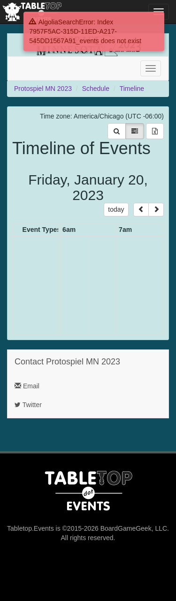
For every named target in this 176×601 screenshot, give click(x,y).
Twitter (28, 404)
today (116, 209)
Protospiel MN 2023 (43, 88)
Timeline (132, 88)
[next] (156, 209)
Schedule (95, 88)
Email (27, 386)
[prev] (141, 209)
